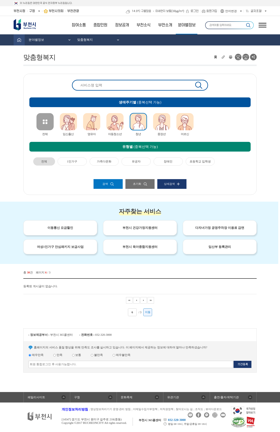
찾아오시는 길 (184, 409)
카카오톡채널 (206, 415)
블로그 (190, 415)
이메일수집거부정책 (145, 409)
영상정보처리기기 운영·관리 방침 (110, 409)
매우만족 (36, 355)
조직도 (199, 409)
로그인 (195, 11)
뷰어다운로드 (214, 409)
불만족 (97, 355)
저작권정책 (166, 409)
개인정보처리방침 (75, 409)
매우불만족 (121, 355)
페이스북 (198, 415)
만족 (57, 355)
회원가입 (211, 11)
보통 (76, 355)
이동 (147, 312)
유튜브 (223, 415)
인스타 (214, 415)
